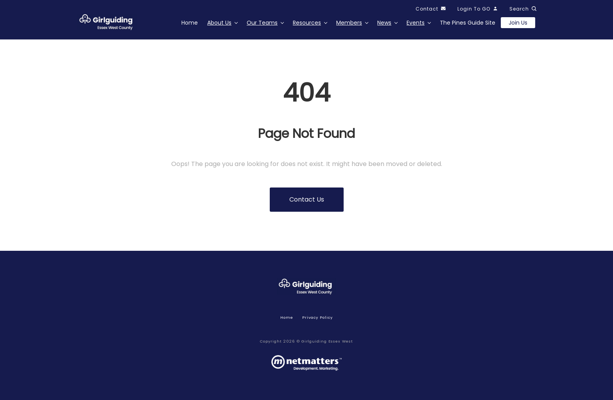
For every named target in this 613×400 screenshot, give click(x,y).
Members (349, 23)
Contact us (306, 199)
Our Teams (262, 23)
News (384, 23)
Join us (518, 23)
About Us (219, 23)
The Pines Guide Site (467, 23)
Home (189, 23)
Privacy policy (317, 317)
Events (416, 23)
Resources (307, 23)
